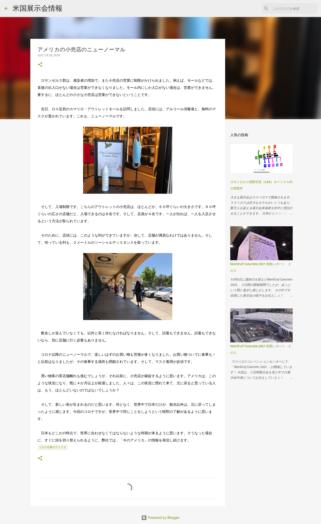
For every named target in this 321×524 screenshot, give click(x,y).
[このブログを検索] (294, 8)
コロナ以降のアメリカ (52, 447)
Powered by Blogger (160, 518)
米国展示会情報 (37, 8)
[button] (40, 65)
